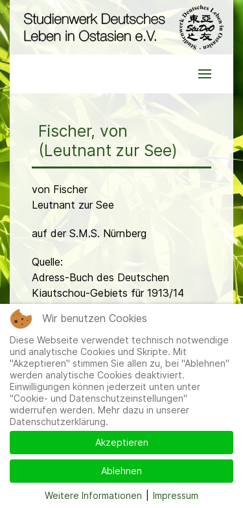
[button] (204, 73)
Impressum (175, 495)
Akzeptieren (121, 442)
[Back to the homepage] (121, 27)
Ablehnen (121, 470)
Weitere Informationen (93, 495)
